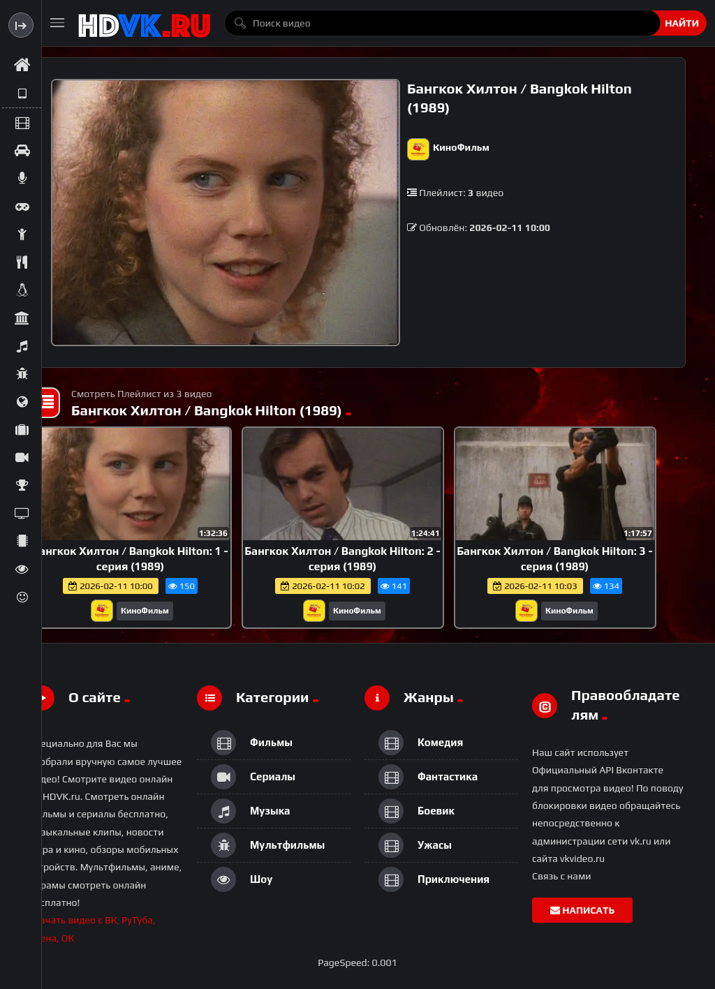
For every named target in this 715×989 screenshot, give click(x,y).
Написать (582, 910)
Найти (682, 23)
